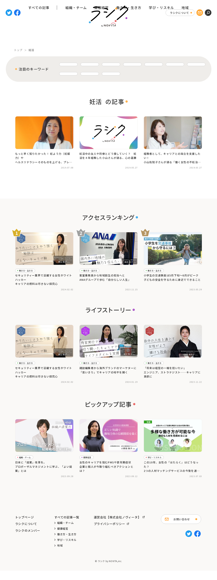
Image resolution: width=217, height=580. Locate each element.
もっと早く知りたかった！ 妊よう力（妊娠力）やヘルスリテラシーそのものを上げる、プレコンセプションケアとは (43, 156)
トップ (18, 50)
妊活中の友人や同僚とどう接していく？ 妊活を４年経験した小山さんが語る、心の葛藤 (108, 154)
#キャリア (84, 165)
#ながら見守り (150, 287)
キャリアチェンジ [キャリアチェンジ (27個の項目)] (95, 72)
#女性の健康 (104, 485)
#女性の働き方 (43, 291)
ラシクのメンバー (27, 540)
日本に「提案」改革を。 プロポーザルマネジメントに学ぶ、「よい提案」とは (43, 472)
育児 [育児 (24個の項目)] (121, 72)
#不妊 (17, 165)
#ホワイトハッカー (39, 287)
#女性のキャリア (99, 291)
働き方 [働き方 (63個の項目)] (66, 64)
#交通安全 (165, 287)
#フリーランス (150, 485)
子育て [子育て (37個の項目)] (146, 64)
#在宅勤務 (177, 287)
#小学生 (147, 291)
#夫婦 (102, 165)
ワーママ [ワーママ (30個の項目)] (67, 72)
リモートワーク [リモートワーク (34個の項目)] (172, 64)
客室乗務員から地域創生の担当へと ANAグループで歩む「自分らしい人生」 (105, 276)
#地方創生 (84, 291)
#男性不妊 (176, 165)
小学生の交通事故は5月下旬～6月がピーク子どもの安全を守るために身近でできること (172, 276)
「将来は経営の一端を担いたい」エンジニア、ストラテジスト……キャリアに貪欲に (172, 374)
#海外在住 (84, 387)
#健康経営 (105, 481)
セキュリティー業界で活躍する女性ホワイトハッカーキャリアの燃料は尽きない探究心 (43, 278)
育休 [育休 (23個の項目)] (139, 72)
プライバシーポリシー (109, 533)
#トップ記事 (20, 287)
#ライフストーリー (24, 291)
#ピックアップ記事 (24, 481)
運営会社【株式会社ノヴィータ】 (117, 526)
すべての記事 (39, 36)
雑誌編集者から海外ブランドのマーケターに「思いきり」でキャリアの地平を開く (108, 372)
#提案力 (40, 481)
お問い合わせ (181, 528)
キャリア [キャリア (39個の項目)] (124, 64)
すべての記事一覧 (66, 526)
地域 (185, 36)
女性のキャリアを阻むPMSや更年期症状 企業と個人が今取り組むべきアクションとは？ (106, 472)
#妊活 (38, 165)
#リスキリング (167, 485)
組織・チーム (76, 36)
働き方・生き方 (128, 36)
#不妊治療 (27, 165)
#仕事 (94, 165)
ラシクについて (179, 13)
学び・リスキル (161, 36)
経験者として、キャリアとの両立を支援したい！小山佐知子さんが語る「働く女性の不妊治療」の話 (172, 156)
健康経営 (101, 36)
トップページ (24, 526)
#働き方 (168, 383)
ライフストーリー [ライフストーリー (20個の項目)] (165, 72)
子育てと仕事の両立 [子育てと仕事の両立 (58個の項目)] (94, 64)
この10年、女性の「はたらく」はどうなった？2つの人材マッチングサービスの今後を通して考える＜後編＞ (172, 472)
